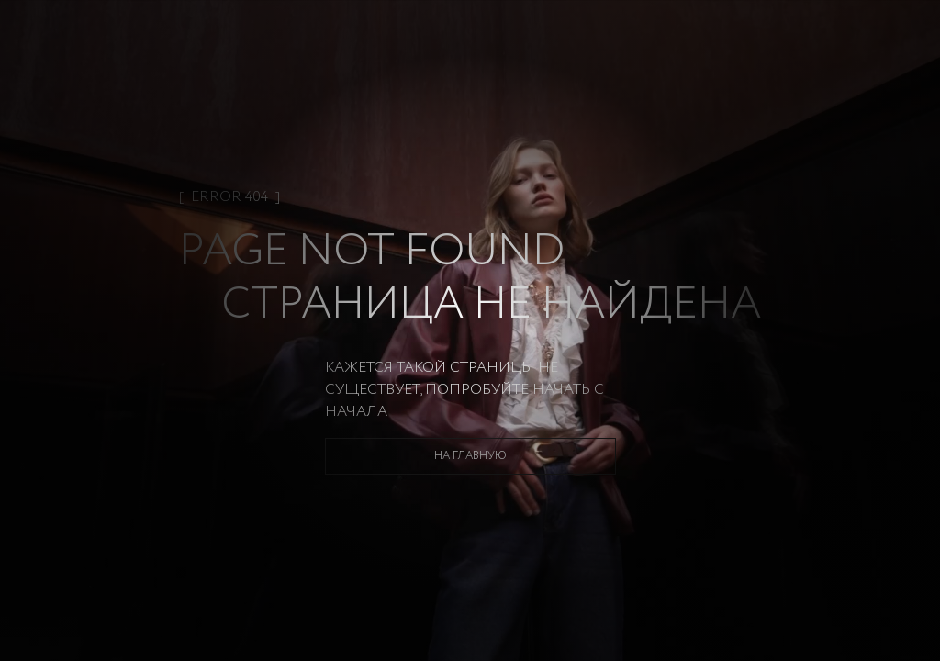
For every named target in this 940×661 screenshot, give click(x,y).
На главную (470, 456)
